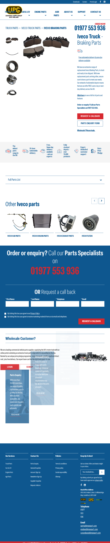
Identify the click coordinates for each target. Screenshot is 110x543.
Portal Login (93, 2)
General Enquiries (36, 466)
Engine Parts (40, 12)
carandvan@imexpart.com (91, 531)
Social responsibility (61, 470)
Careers (84, 2)
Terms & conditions (61, 461)
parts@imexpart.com (89, 523)
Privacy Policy (35, 311)
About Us (68, 12)
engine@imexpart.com (89, 527)
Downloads (76, 2)
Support (81, 12)
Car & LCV (25, 12)
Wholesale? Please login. (86, 128)
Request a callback (90, 116)
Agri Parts (56, 14)
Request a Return (36, 483)
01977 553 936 (90, 28)
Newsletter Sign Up (36, 474)
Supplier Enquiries (36, 479)
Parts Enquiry (34, 461)
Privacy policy (59, 466)
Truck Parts (10, 12)
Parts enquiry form (90, 121)
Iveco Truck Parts (31, 28)
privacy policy (99, 478)
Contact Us (95, 12)
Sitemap (57, 474)
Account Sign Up (35, 470)
